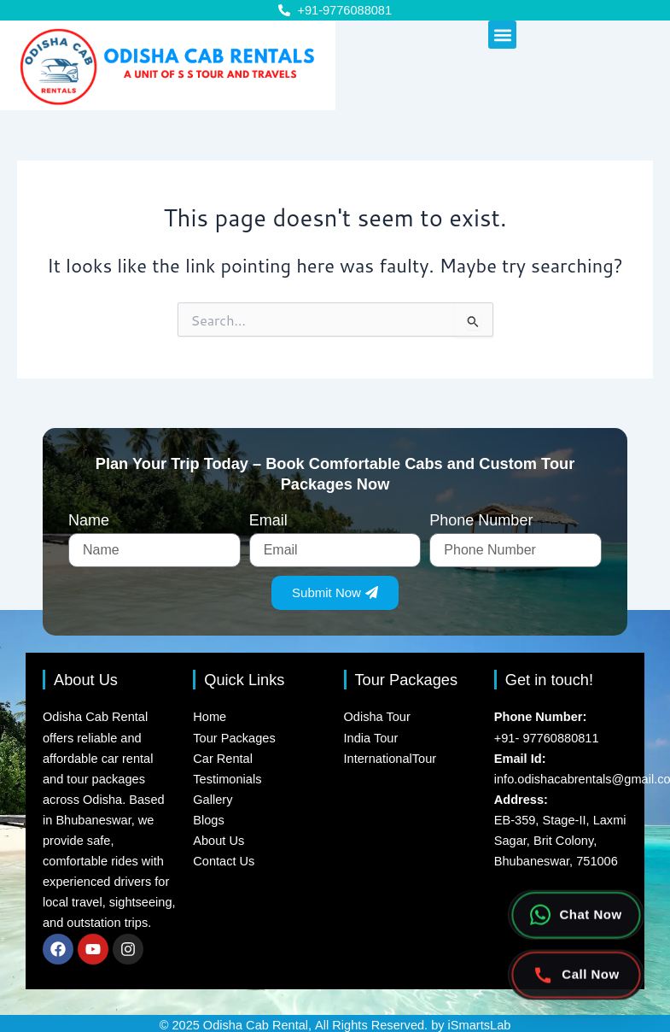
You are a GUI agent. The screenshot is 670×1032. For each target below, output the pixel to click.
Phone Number (481, 520)
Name (88, 520)
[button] (502, 35)
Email (268, 520)
